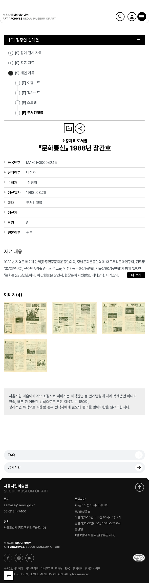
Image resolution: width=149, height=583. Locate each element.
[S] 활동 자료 (10, 63)
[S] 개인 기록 (10, 73)
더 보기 (136, 275)
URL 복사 (80, 128)
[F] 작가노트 (31, 93)
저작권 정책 (31, 568)
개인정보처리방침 (13, 568)
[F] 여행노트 (31, 83)
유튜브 (30, 558)
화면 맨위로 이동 (139, 487)
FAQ (11, 455)
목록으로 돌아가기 (8, 575)
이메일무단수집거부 (52, 568)
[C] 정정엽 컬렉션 (74, 39)
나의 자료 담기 (69, 128)
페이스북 (8, 558)
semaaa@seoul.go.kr (19, 505)
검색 (120, 16)
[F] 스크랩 (29, 103)
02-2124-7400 (15, 511)
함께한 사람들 (92, 568)
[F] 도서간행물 (32, 112)
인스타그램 (19, 558)
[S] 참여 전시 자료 (10, 53)
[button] (141, 16)
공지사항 (14, 467)
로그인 (132, 16)
